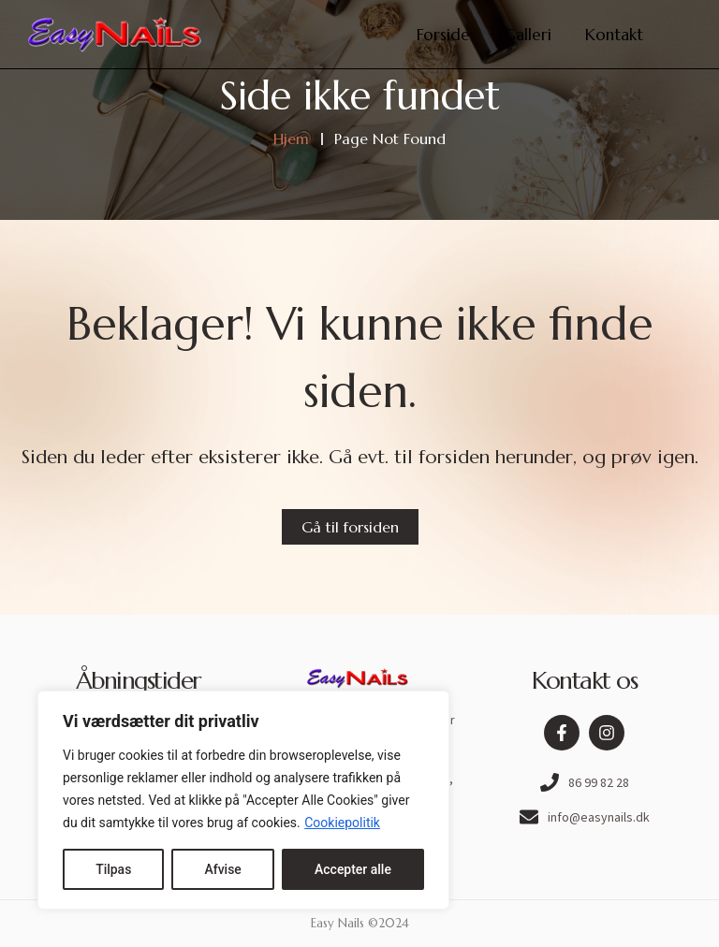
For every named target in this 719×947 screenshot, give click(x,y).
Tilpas (113, 869)
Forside (443, 34)
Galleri (527, 34)
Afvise (222, 869)
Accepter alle (353, 869)
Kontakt (614, 34)
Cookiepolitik (342, 822)
